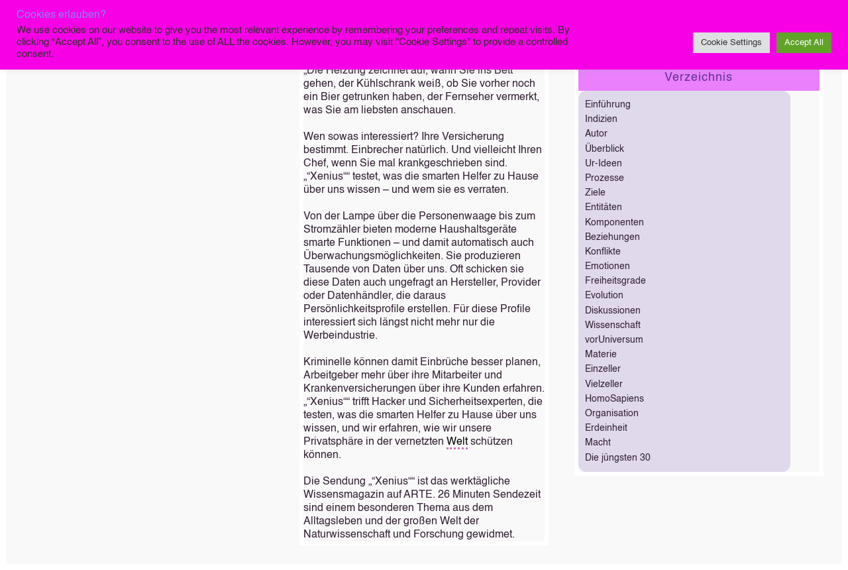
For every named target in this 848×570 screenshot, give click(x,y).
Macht (598, 442)
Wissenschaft (613, 325)
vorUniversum (614, 340)
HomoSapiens (614, 399)
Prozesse (604, 178)
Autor (596, 134)
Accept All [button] (803, 42)
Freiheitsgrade (615, 281)
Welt (457, 442)
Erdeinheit (606, 428)
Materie (601, 354)
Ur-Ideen (603, 163)
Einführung (608, 104)
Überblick (604, 149)
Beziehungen (612, 237)
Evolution (604, 295)
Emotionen (607, 266)
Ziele (595, 193)
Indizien (601, 119)
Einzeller (603, 369)
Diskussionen (613, 310)
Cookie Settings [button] (731, 42)
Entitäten (603, 207)
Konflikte (603, 251)
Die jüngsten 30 (618, 458)
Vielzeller (604, 384)
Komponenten (614, 222)
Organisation (612, 413)
